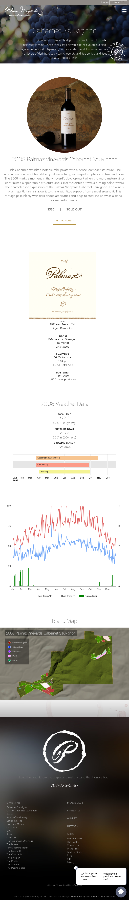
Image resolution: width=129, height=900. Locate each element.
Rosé (9, 834)
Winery (72, 818)
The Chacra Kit (14, 854)
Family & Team (74, 838)
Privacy (71, 862)
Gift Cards (12, 827)
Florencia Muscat (16, 824)
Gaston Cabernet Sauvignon (22, 810)
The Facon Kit (14, 851)
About (71, 834)
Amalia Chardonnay (17, 817)
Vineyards (74, 810)
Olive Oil (11, 837)
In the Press (73, 848)
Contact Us (73, 845)
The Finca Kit (13, 857)
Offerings (13, 802)
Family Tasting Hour (17, 847)
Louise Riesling (14, 820)
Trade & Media (74, 852)
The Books (12, 844)
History (72, 826)
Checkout (118, 2)
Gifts (9, 830)
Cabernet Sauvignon (17, 807)
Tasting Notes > (64, 220)
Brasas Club (75, 802)
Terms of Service (100, 896)
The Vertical (13, 864)
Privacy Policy (78, 896)
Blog (69, 855)
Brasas (10, 814)
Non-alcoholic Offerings (20, 841)
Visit (69, 858)
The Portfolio (13, 861)
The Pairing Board (16, 867)
